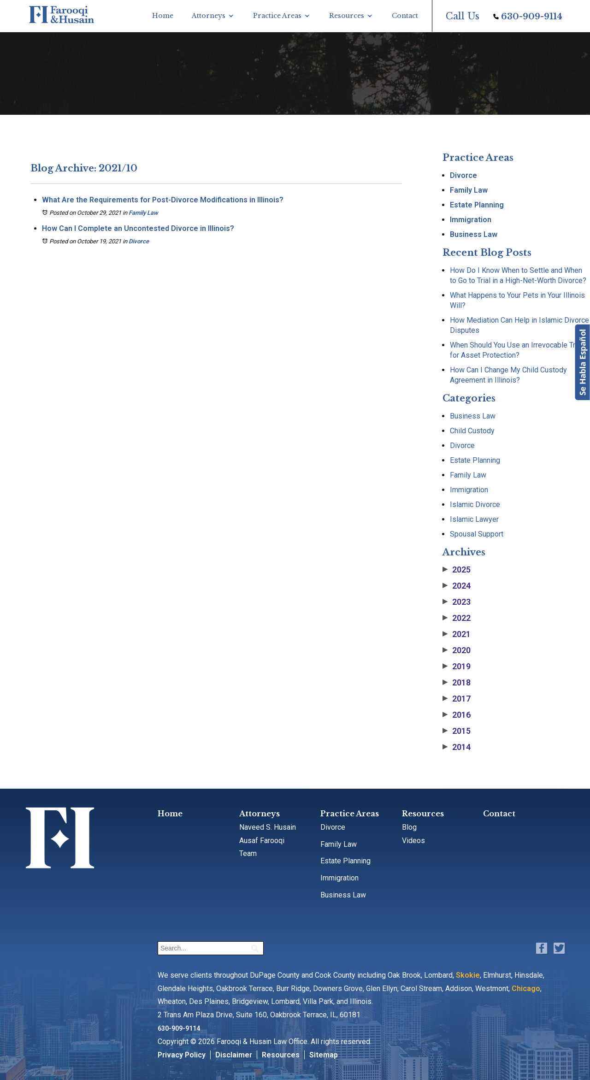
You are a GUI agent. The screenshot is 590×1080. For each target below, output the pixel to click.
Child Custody (472, 430)
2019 (456, 666)
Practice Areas (277, 16)
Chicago (526, 988)
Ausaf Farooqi (261, 840)
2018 (456, 682)
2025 (456, 569)
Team (248, 853)
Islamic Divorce (475, 504)
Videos (413, 840)
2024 (456, 585)
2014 (456, 747)
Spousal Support (476, 534)
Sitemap (323, 1054)
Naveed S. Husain (267, 827)
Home (162, 16)
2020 (456, 650)
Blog (409, 827)
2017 (456, 698)
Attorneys (208, 16)
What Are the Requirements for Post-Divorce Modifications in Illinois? (162, 199)
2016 (456, 715)
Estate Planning (477, 205)
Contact (405, 16)
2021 (456, 634)
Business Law (473, 234)
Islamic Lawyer (474, 519)
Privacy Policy (182, 1054)
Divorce (139, 241)
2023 (456, 602)
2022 (456, 618)
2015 (456, 731)
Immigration (470, 219)
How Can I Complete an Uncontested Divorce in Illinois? (138, 228)
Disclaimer (233, 1054)
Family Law (143, 212)
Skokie (468, 975)
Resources (346, 16)
